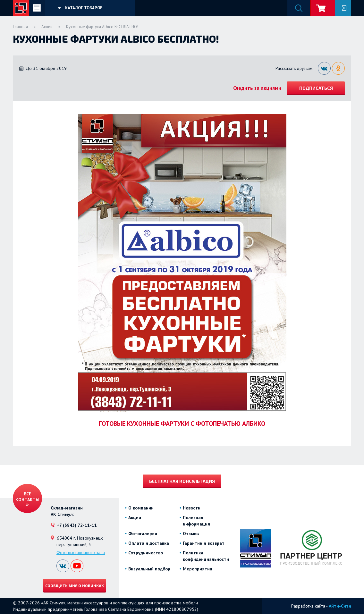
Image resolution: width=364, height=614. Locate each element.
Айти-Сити (340, 606)
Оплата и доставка (148, 543)
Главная (20, 26)
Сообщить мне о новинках (74, 585)
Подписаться (316, 88)
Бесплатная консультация (182, 481)
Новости (191, 508)
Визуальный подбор (149, 569)
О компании (141, 508)
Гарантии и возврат (203, 543)
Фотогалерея (142, 533)
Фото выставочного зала (80, 552)
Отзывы (191, 533)
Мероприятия (197, 569)
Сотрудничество (145, 553)
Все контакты (27, 496)
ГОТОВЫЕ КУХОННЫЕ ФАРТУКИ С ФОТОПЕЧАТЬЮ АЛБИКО (182, 423)
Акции (47, 26)
